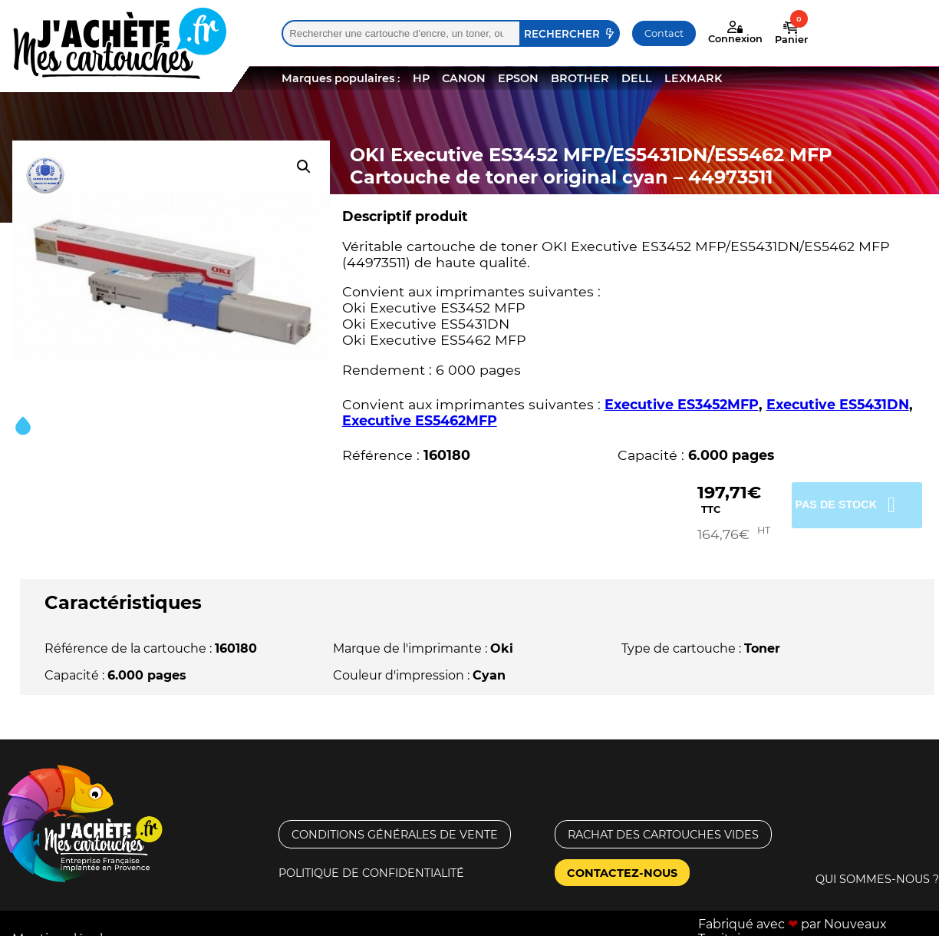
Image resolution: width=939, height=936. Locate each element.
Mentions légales (64, 924)
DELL (636, 78)
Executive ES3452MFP (682, 404)
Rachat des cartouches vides (663, 820)
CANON (464, 78)
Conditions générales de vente (395, 820)
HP (421, 78)
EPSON (518, 78)
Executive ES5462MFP (419, 420)
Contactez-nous (622, 858)
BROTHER (580, 78)
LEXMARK (693, 78)
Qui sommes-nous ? (877, 865)
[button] (304, 166)
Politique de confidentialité (371, 858)
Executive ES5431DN (837, 404)
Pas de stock (852, 503)
